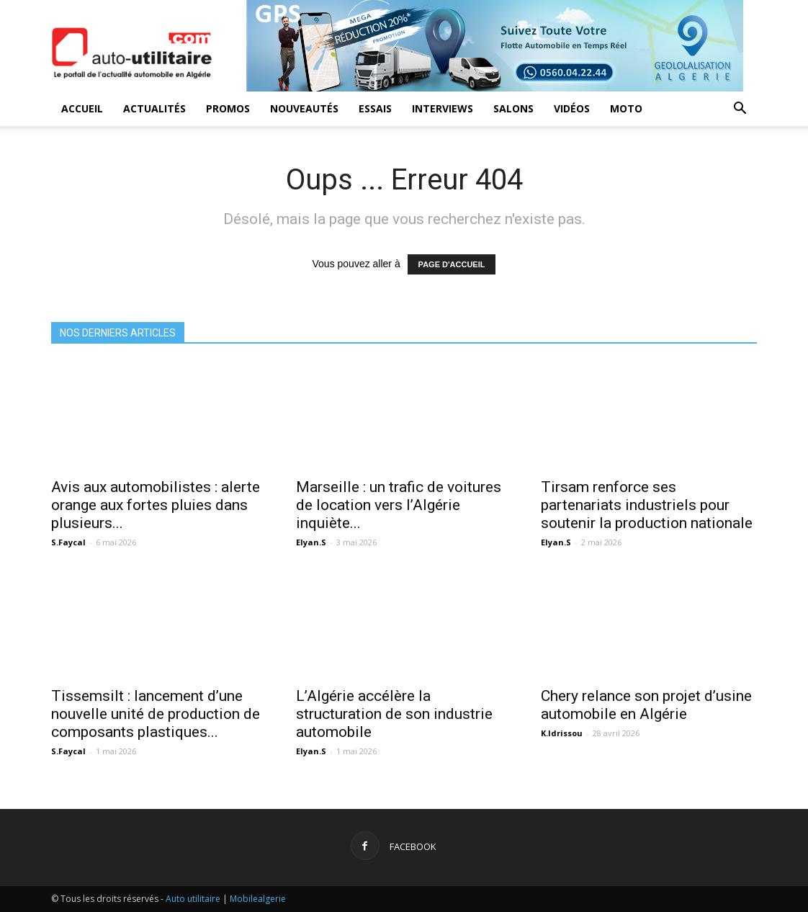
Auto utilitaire (193, 899)
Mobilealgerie (258, 899)
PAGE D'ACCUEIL (451, 264)
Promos (228, 108)
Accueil (82, 108)
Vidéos (572, 108)
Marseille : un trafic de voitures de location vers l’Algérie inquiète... (398, 505)
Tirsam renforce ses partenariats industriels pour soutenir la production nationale (647, 505)
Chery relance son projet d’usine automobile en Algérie (646, 705)
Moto (626, 108)
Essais (375, 108)
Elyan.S (311, 542)
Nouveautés (304, 108)
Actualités (154, 108)
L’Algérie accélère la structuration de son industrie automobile (394, 714)
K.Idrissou (562, 733)
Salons (513, 108)
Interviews (442, 108)
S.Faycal (68, 542)
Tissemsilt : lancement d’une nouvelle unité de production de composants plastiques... (155, 714)
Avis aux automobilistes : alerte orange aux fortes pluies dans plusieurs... (155, 505)
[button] (739, 110)
